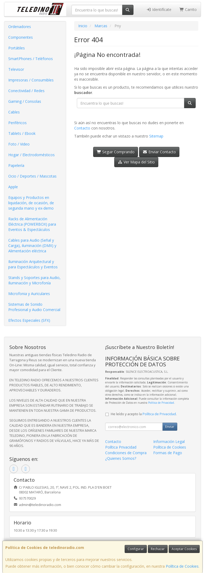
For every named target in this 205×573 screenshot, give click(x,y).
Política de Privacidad (161, 403)
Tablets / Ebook (22, 133)
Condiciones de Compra (126, 452)
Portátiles (16, 47)
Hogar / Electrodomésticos (31, 154)
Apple (13, 186)
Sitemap (156, 136)
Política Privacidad (120, 447)
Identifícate (158, 9)
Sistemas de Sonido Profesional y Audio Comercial (34, 307)
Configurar (136, 549)
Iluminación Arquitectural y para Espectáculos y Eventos (33, 264)
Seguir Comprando (116, 151)
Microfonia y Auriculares (29, 293)
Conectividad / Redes (26, 90)
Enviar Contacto (159, 151)
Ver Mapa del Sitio (136, 161)
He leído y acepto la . (144, 414)
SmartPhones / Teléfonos (30, 58)
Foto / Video (19, 144)
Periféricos (17, 122)
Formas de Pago (167, 452)
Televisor (16, 69)
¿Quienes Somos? (120, 458)
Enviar (169, 426)
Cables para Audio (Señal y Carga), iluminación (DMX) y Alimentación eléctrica (32, 245)
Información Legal (169, 441)
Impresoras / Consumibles (31, 80)
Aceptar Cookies (184, 549)
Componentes (20, 37)
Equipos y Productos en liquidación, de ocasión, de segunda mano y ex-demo (31, 203)
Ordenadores (19, 26)
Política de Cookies (182, 566)
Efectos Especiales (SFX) (29, 320)
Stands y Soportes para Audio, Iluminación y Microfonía (34, 280)
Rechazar (158, 549)
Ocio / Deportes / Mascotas (32, 176)
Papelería (16, 165)
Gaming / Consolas (24, 101)
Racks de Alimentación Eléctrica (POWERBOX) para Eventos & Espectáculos (32, 224)
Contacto (82, 128)
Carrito (188, 9)
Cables (14, 112)
